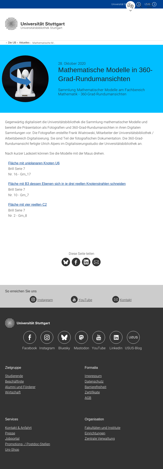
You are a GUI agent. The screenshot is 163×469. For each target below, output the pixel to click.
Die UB (12, 42)
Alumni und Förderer (20, 386)
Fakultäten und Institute (102, 427)
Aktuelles (24, 42)
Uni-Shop (12, 449)
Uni (122, 4)
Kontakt (122, 299)
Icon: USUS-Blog (133, 337)
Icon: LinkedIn (116, 337)
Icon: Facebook (29, 337)
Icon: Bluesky (64, 337)
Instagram (41, 299)
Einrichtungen (95, 433)
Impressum (93, 375)
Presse (10, 433)
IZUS (147, 4)
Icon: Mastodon (81, 337)
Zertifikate (92, 392)
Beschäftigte (14, 381)
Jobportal (12, 438)
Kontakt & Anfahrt (18, 427)
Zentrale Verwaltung (100, 438)
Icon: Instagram (47, 337)
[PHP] (76, 262)
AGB (88, 397)
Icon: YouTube (98, 337)
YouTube (81, 299)
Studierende (14, 375)
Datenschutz (94, 381)
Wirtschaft (13, 392)
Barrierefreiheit (95, 386)
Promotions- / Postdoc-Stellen (27, 444)
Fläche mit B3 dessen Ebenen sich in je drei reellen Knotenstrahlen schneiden (67, 184)
